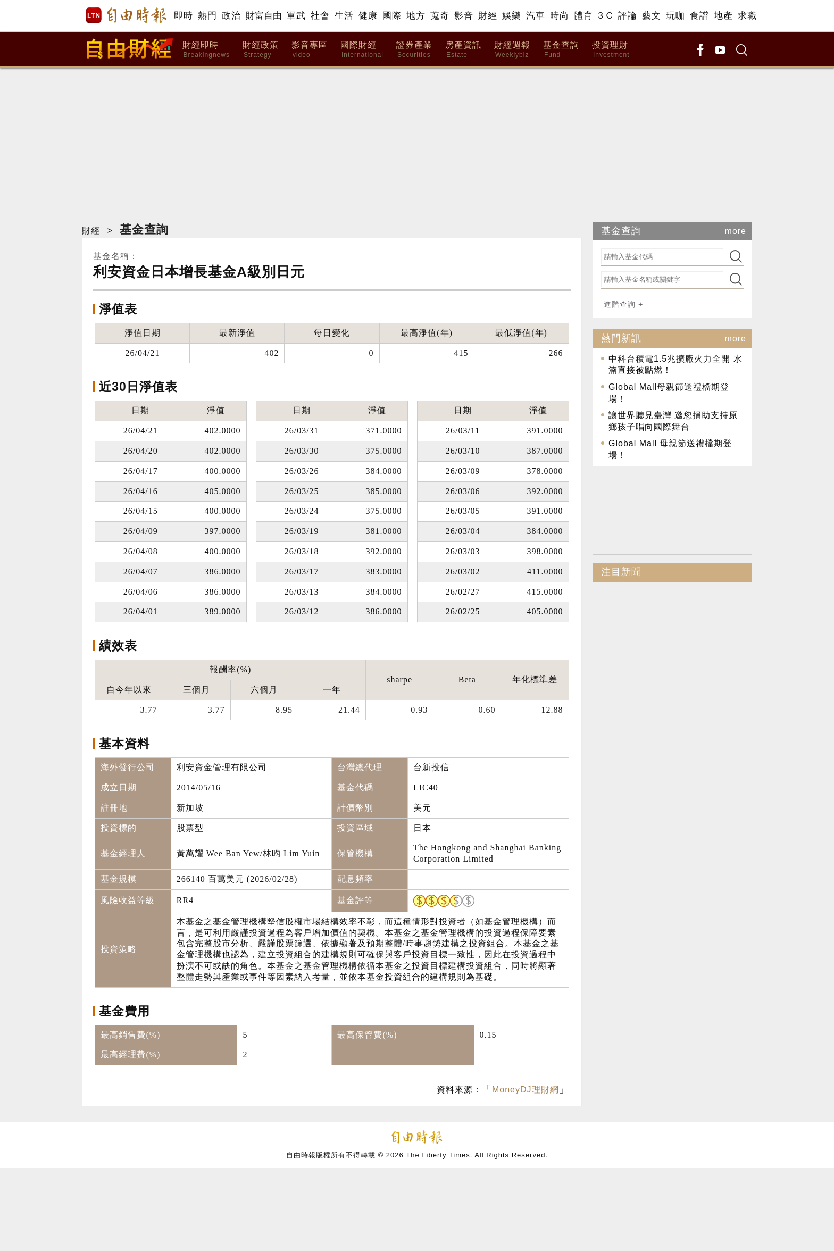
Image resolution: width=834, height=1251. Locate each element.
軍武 (296, 16)
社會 (320, 16)
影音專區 (309, 49)
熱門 (207, 16)
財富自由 (263, 16)
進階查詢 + (623, 304)
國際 (391, 16)
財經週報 (512, 49)
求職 (747, 16)
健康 (367, 16)
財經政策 (261, 49)
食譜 (699, 16)
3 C (605, 16)
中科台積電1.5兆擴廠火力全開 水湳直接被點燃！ (675, 364)
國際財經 (361, 49)
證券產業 (414, 49)
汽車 (535, 16)
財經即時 (206, 49)
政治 (231, 16)
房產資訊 (463, 49)
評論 (627, 16)
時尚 (559, 16)
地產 (723, 16)
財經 (487, 16)
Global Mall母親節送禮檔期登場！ (668, 392)
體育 (583, 16)
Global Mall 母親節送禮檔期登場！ (670, 449)
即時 (183, 16)
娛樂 (511, 16)
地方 (415, 16)
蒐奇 (439, 16)
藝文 (651, 16)
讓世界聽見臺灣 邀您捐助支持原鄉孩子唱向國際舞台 (673, 421)
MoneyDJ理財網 (525, 1089)
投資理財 (611, 49)
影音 (463, 16)
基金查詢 (561, 49)
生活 (344, 16)
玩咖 (675, 16)
